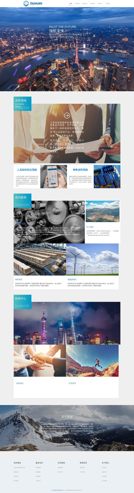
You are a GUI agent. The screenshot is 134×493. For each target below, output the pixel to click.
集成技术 (16, 476)
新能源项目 (72, 279)
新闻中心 (100, 3)
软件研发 (16, 481)
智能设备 (16, 472)
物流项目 (21, 223)
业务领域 (77, 3)
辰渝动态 (19, 383)
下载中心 (38, 481)
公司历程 (104, 481)
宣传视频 (38, 467)
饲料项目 (18, 279)
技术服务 (38, 476)
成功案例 (60, 467)
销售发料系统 (80, 169)
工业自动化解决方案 (19, 467)
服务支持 (84, 3)
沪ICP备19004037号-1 (58, 490)
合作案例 (92, 3)
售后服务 (38, 472)
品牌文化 (104, 472)
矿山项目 (90, 227)
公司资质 (104, 476)
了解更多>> (67, 439)
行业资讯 (72, 383)
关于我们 (107, 3)
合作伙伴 (60, 472)
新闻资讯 (83, 463)
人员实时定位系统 (27, 169)
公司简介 (104, 467)
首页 (70, 3)
